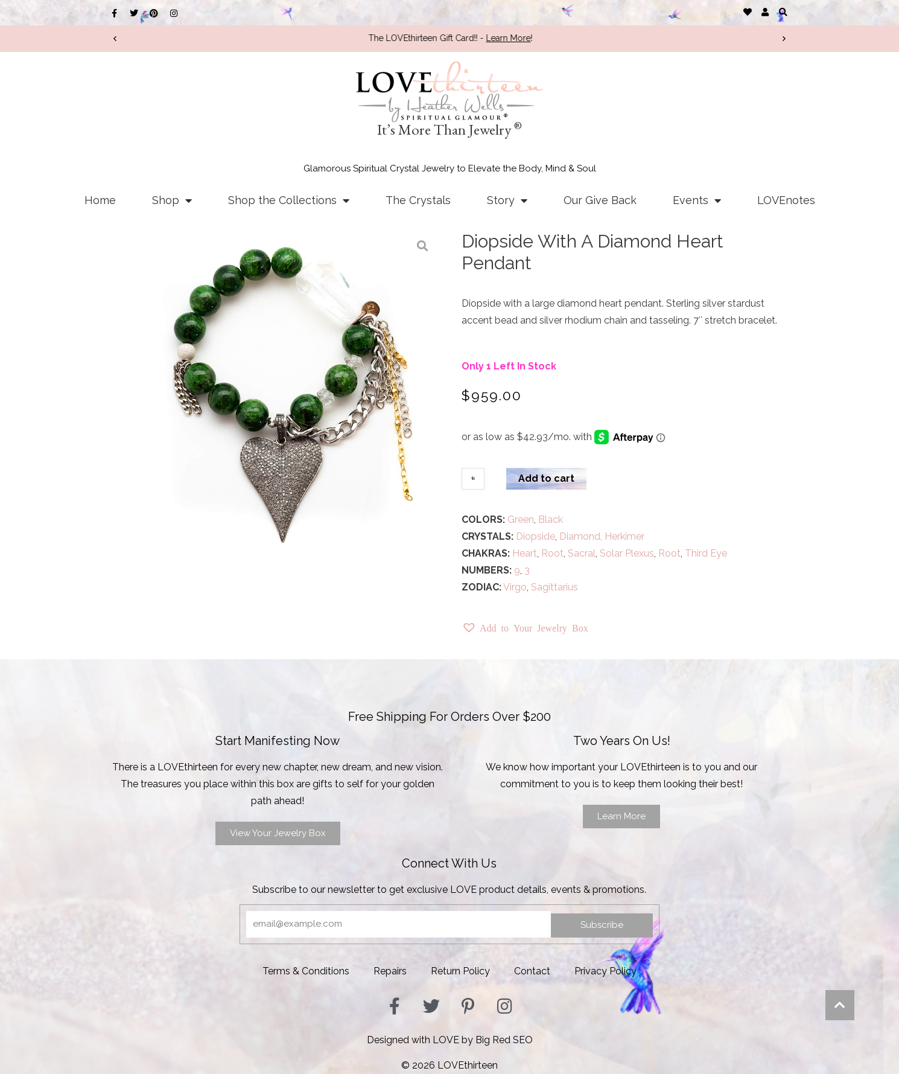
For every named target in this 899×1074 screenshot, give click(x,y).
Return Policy (460, 971)
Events (697, 200)
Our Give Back (600, 200)
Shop (172, 200)
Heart (524, 553)
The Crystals (418, 200)
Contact (532, 971)
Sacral (582, 553)
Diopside (535, 536)
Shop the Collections (288, 200)
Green (520, 519)
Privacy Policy (605, 971)
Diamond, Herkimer (601, 536)
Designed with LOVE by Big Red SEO (450, 1040)
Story (507, 200)
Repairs (390, 971)
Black (550, 519)
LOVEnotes (786, 200)
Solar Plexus (627, 553)
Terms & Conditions (305, 971)
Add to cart (546, 478)
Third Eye (706, 553)
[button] (782, 11)
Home (100, 200)
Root (552, 553)
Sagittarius (554, 587)
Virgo (515, 587)
